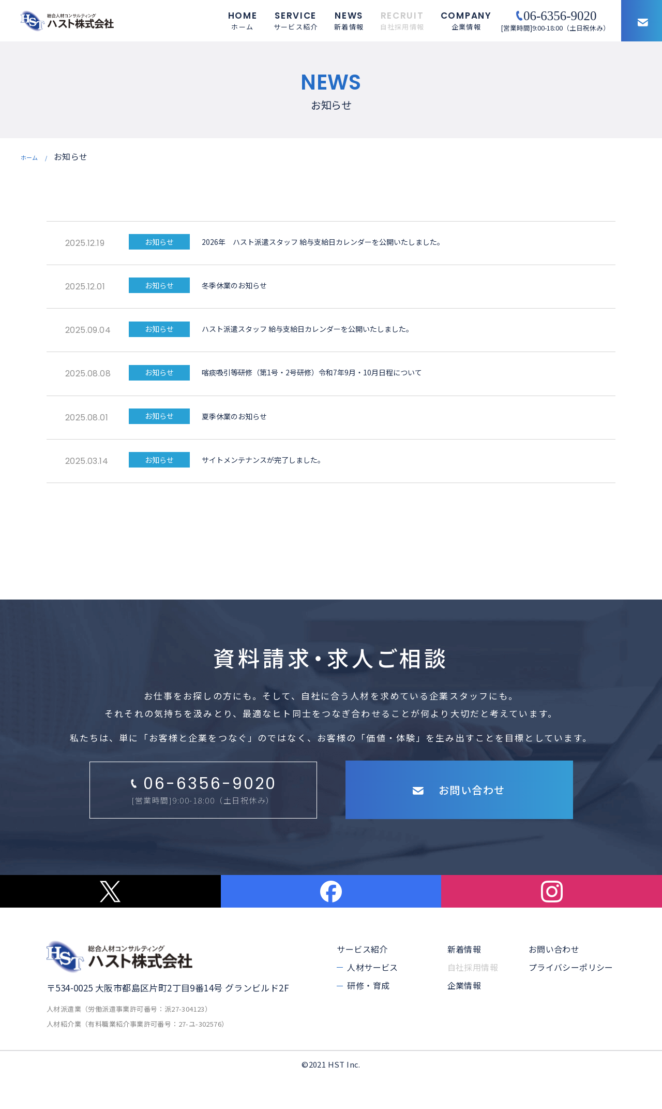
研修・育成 (368, 1017)
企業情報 (464, 1017)
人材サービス (372, 999)
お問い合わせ (554, 980)
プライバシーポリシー (571, 999)
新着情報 (464, 980)
